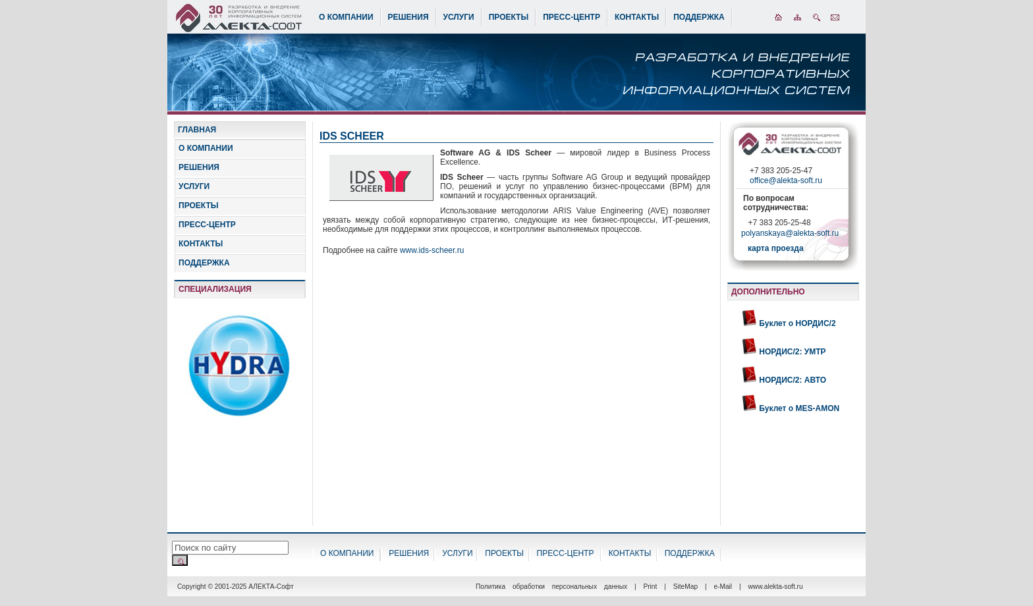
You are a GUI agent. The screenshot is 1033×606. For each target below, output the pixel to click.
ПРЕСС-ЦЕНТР (571, 17)
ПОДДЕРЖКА (699, 17)
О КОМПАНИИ (346, 17)
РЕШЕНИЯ (408, 17)
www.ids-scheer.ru (432, 250)
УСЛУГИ (458, 17)
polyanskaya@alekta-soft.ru (790, 234)
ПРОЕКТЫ (509, 17)
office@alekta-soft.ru (786, 180)
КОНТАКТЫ (637, 17)
